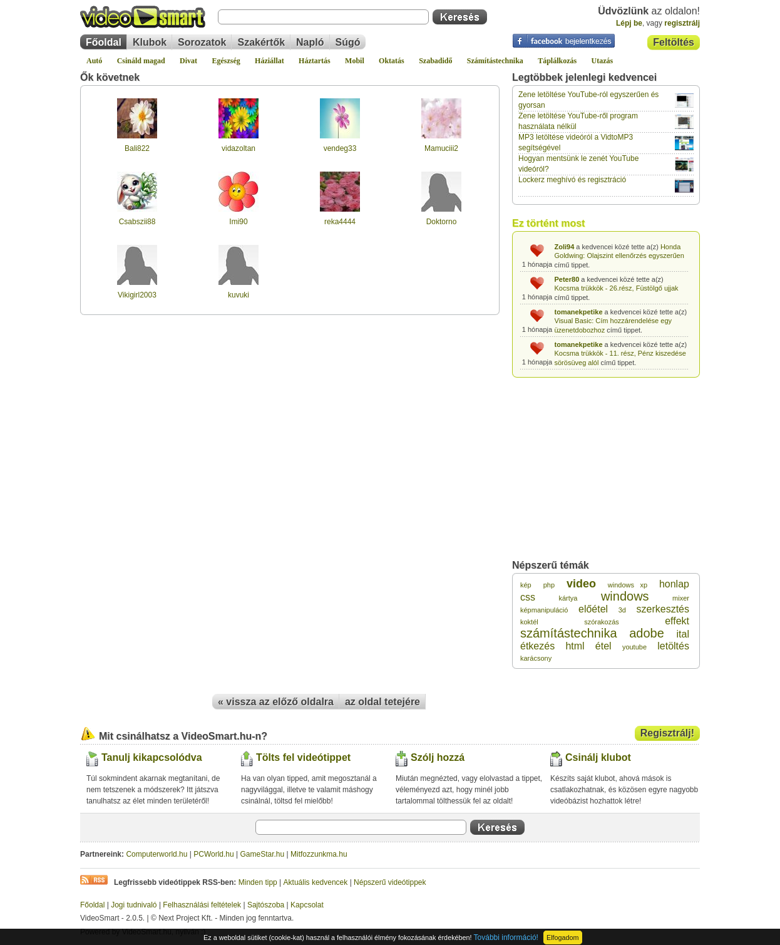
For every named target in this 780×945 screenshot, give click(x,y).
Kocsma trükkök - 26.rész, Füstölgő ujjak (617, 288)
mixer (680, 598)
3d (622, 610)
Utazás (602, 60)
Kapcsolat (307, 905)
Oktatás (391, 60)
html (574, 646)
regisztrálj (682, 23)
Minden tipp (258, 882)
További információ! (506, 937)
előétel (593, 609)
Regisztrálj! (667, 733)
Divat (188, 60)
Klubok (150, 42)
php (549, 585)
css (527, 597)
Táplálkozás (557, 60)
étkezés (537, 646)
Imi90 (238, 221)
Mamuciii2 (441, 148)
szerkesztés (663, 609)
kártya (567, 598)
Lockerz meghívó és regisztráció (572, 179)
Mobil (354, 60)
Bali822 (137, 148)
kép (525, 585)
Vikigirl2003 (137, 295)
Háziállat (269, 60)
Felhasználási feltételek (202, 905)
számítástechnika (568, 633)
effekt (677, 621)
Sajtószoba (265, 905)
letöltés (673, 646)
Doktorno (441, 221)
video (581, 583)
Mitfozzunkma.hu (318, 854)
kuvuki (238, 295)
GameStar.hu (262, 854)
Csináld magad (141, 60)
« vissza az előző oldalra (276, 701)
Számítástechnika (495, 60)
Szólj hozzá (437, 757)
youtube (634, 647)
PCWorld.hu (213, 854)
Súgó (348, 42)
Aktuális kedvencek (316, 882)
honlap (674, 584)
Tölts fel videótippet (303, 757)
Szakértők (261, 42)
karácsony (536, 658)
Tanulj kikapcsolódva (151, 757)
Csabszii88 (137, 221)
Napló (310, 42)
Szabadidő (435, 60)
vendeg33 (340, 148)
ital (683, 634)
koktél (529, 622)
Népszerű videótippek (390, 882)
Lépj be (629, 23)
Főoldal (103, 42)
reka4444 (340, 221)
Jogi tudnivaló (134, 905)
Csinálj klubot (598, 757)
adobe (646, 633)
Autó (94, 60)
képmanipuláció (544, 610)
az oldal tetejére (382, 701)
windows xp (627, 585)
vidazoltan (238, 148)
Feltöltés (673, 42)
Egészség (226, 60)
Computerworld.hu (156, 854)
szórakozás (601, 622)
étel (603, 646)
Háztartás (315, 60)
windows (625, 596)
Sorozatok (202, 42)
